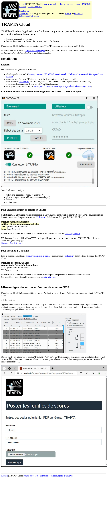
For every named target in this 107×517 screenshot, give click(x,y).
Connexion (23, 13)
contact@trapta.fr (72, 233)
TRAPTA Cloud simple (35, 50)
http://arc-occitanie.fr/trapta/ (38, 256)
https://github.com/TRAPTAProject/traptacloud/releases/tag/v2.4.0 (62, 86)
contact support (74, 4)
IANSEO (86, 4)
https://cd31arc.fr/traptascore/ (13, 243)
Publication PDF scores (29, 16)
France (68, 13)
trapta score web (49, 4)
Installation (24, 11)
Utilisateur (40, 217)
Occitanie (78, 13)
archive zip (24, 81)
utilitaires (62, 4)
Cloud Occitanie (35, 6)
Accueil (22, 4)
